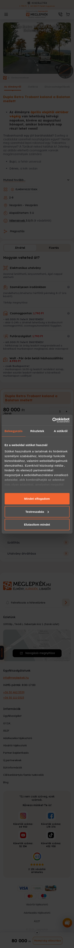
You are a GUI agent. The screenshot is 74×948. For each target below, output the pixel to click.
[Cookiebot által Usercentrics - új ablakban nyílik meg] (52, 420)
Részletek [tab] (37, 431)
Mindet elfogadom (37, 498)
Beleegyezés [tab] (13, 431)
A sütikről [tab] (61, 431)
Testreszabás (37, 511)
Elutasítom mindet (37, 524)
